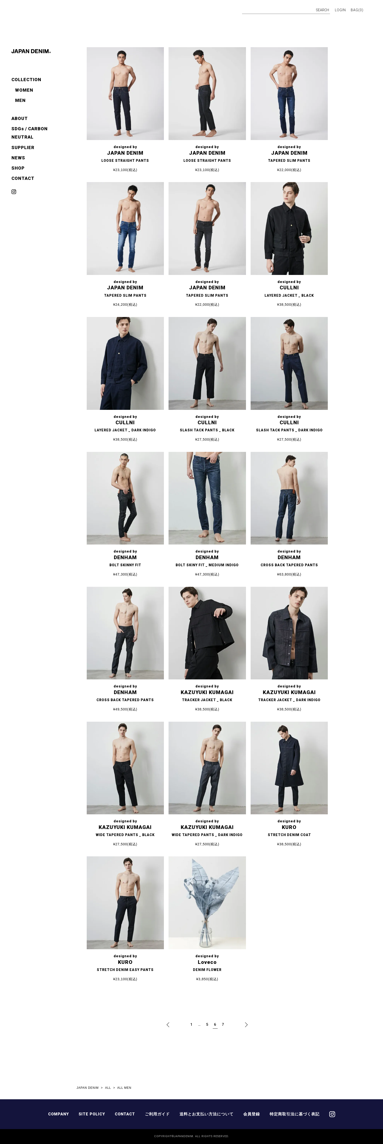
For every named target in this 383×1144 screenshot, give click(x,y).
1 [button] (191, 1024)
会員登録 (252, 1114)
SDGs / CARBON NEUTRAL (29, 133)
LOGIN (340, 10)
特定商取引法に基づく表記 (295, 1114)
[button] (168, 1024)
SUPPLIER (22, 147)
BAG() (357, 10)
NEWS (18, 157)
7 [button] (223, 1024)
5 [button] (207, 1024)
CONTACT (22, 178)
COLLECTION (26, 79)
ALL (108, 1088)
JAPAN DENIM (88, 1088)
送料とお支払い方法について (207, 1114)
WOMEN (24, 90)
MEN (20, 100)
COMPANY (58, 1114)
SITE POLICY (92, 1114)
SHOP (18, 168)
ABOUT (19, 118)
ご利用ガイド (158, 1114)
